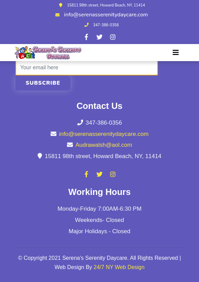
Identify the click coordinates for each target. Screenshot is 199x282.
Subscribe (43, 83)
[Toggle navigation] (175, 52)
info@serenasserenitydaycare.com (106, 14)
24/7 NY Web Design (119, 267)
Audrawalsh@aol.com (104, 145)
